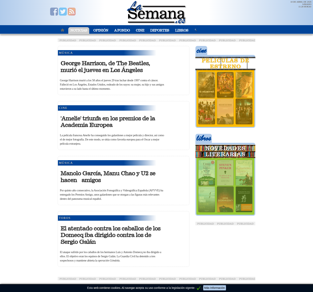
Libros (181, 30)
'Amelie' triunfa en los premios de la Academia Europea (107, 122)
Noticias (78, 30)
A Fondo (122, 30)
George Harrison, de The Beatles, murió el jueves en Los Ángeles (105, 66)
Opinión (100, 30)
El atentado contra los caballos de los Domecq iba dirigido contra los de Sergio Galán (110, 235)
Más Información (214, 287)
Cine (140, 30)
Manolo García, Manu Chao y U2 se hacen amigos (107, 177)
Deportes (159, 30)
